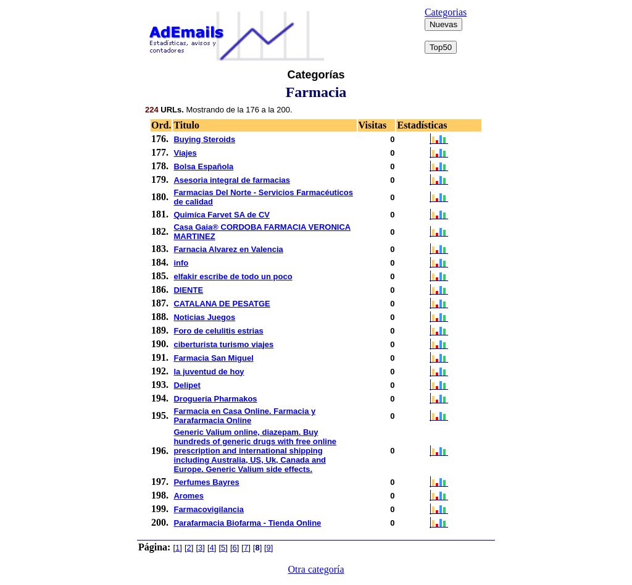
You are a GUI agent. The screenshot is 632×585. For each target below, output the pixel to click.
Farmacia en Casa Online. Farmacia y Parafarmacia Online (244, 415)
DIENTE (188, 290)
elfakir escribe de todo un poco (232, 276)
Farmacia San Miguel (213, 358)
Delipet (186, 385)
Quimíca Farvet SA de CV (221, 214)
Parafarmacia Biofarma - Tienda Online (247, 523)
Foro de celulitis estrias (218, 330)
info (180, 262)
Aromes (188, 495)
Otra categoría (316, 569)
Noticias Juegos (204, 317)
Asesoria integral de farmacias (231, 180)
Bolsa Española (203, 166)
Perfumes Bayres (206, 482)
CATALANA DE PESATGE (221, 303)
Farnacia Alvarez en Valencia (228, 249)
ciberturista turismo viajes (223, 344)
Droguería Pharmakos (215, 398)
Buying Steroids (204, 139)
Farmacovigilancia (208, 509)
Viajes (184, 153)
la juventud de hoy (208, 371)
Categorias (446, 12)
